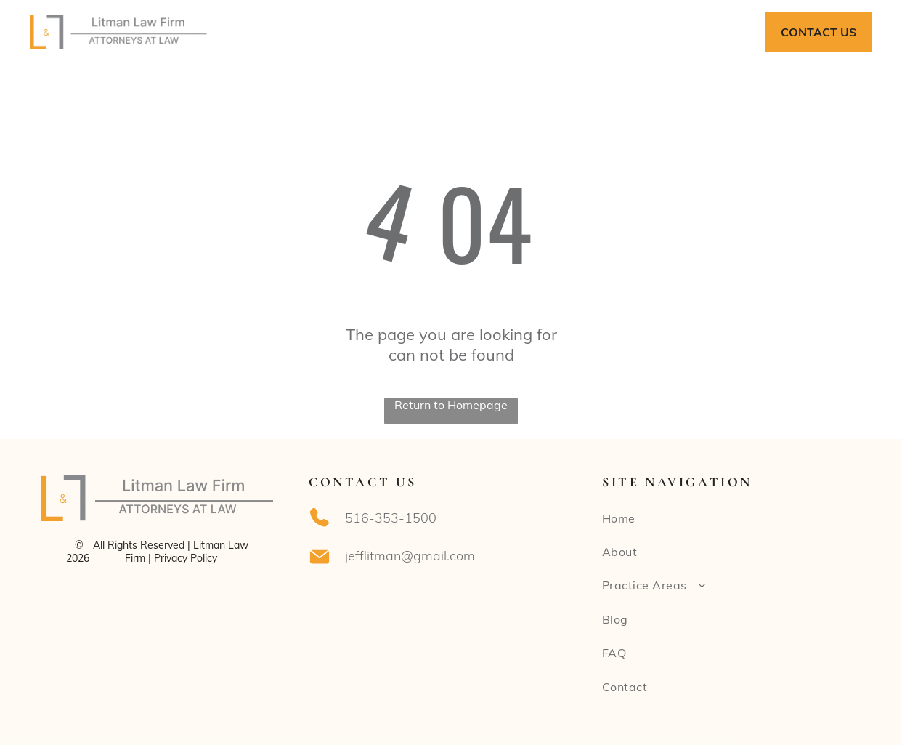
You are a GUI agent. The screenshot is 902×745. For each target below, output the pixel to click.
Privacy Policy (185, 558)
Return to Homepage (451, 405)
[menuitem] (299, 32)
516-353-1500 (390, 518)
